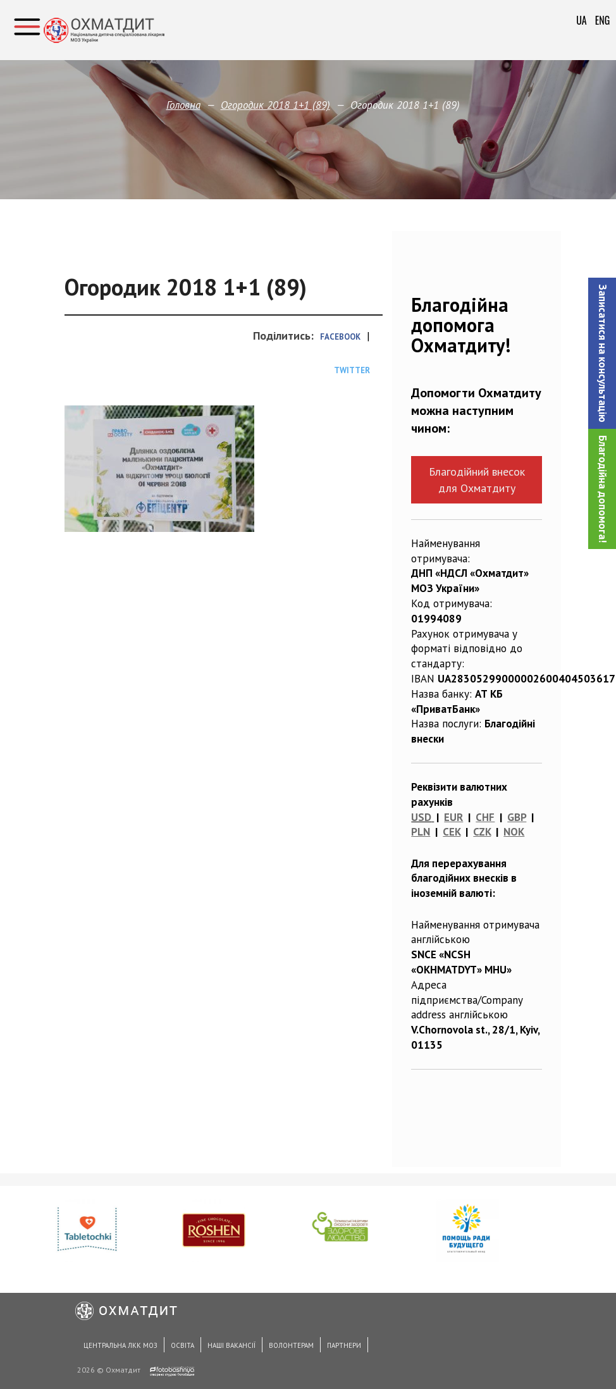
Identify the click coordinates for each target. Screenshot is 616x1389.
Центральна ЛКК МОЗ (120, 1345)
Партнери (344, 1345)
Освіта (182, 1345)
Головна (183, 105)
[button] (602, 353)
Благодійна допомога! (603, 489)
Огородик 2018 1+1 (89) (275, 105)
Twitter (352, 370)
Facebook (340, 336)
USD (421, 817)
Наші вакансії (231, 1345)
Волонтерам (291, 1345)
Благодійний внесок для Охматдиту (477, 479)
